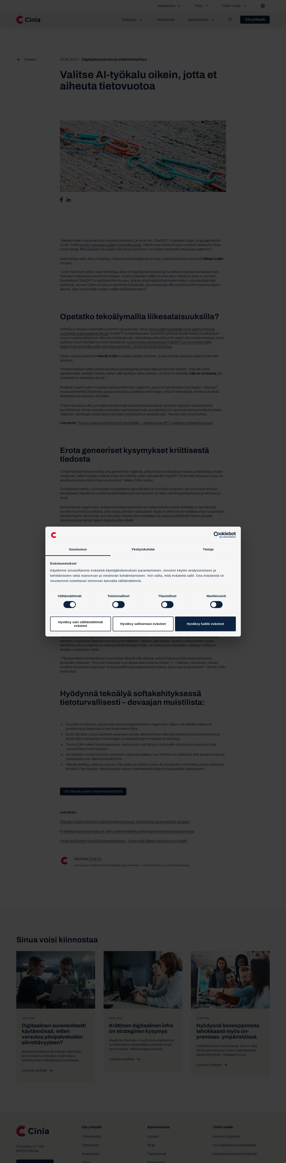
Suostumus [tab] (78, 549)
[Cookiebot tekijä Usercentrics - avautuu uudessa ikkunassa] (217, 535)
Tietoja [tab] (208, 549)
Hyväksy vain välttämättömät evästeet (80, 624)
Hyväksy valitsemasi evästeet (143, 624)
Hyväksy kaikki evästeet (205, 624)
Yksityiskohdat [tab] (143, 549)
